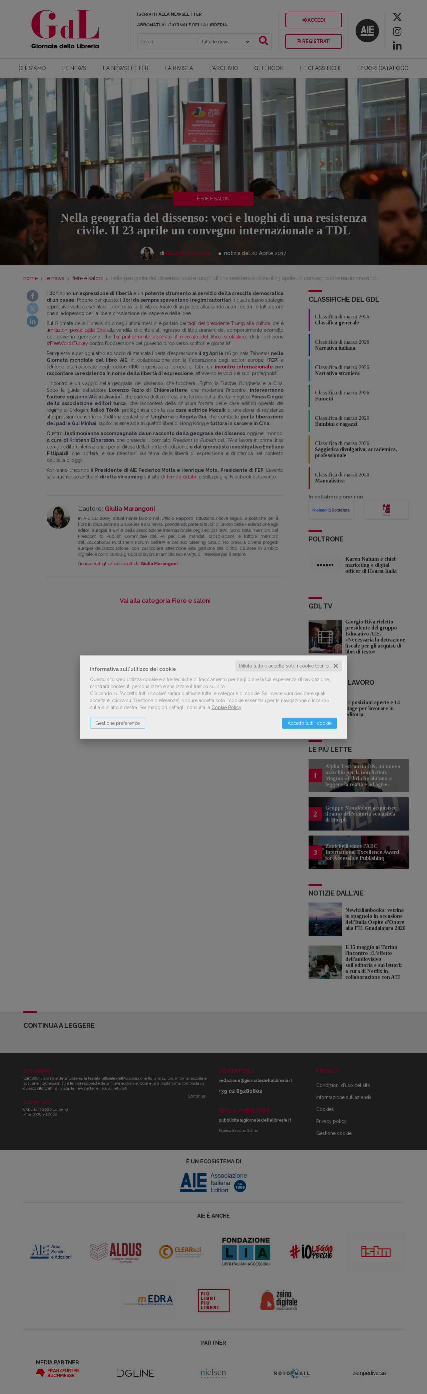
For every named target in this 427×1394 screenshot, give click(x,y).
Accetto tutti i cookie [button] (310, 723)
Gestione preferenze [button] (117, 723)
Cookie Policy (226, 707)
